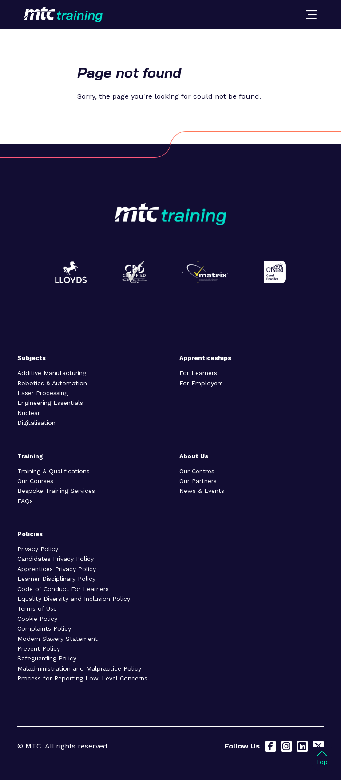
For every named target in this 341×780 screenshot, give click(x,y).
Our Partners (198, 480)
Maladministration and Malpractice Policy (79, 668)
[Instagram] (286, 746)
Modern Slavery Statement (57, 638)
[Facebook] (270, 746)
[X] (318, 746)
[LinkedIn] (302, 746)
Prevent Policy (38, 648)
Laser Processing (42, 392)
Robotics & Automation (52, 383)
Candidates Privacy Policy (55, 558)
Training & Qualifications (53, 471)
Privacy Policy (37, 548)
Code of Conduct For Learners (63, 588)
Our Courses (35, 480)
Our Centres (196, 471)
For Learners (198, 372)
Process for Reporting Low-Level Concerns (82, 678)
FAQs (25, 500)
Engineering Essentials (50, 402)
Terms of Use (37, 608)
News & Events (201, 490)
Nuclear (28, 412)
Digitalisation (36, 422)
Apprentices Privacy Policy (56, 568)
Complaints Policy (44, 628)
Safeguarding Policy (46, 658)
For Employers (201, 383)
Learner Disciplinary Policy (56, 578)
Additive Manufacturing (51, 372)
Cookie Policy (37, 618)
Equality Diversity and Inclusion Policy (73, 598)
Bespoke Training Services (56, 490)
